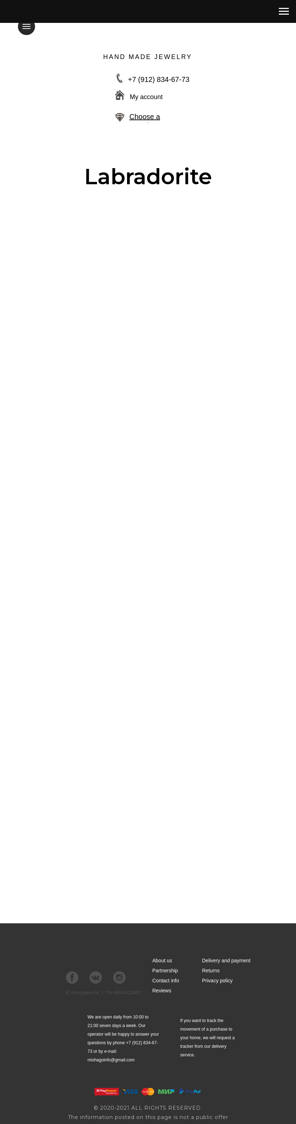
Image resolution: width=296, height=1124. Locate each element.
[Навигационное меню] (284, 11)
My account (146, 97)
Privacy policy (217, 980)
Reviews (161, 990)
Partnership (165, 970)
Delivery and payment (226, 960)
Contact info (165, 980)
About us (162, 960)
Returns (211, 970)
